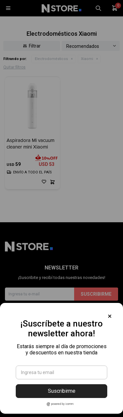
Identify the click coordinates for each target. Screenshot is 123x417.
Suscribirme (61, 391)
